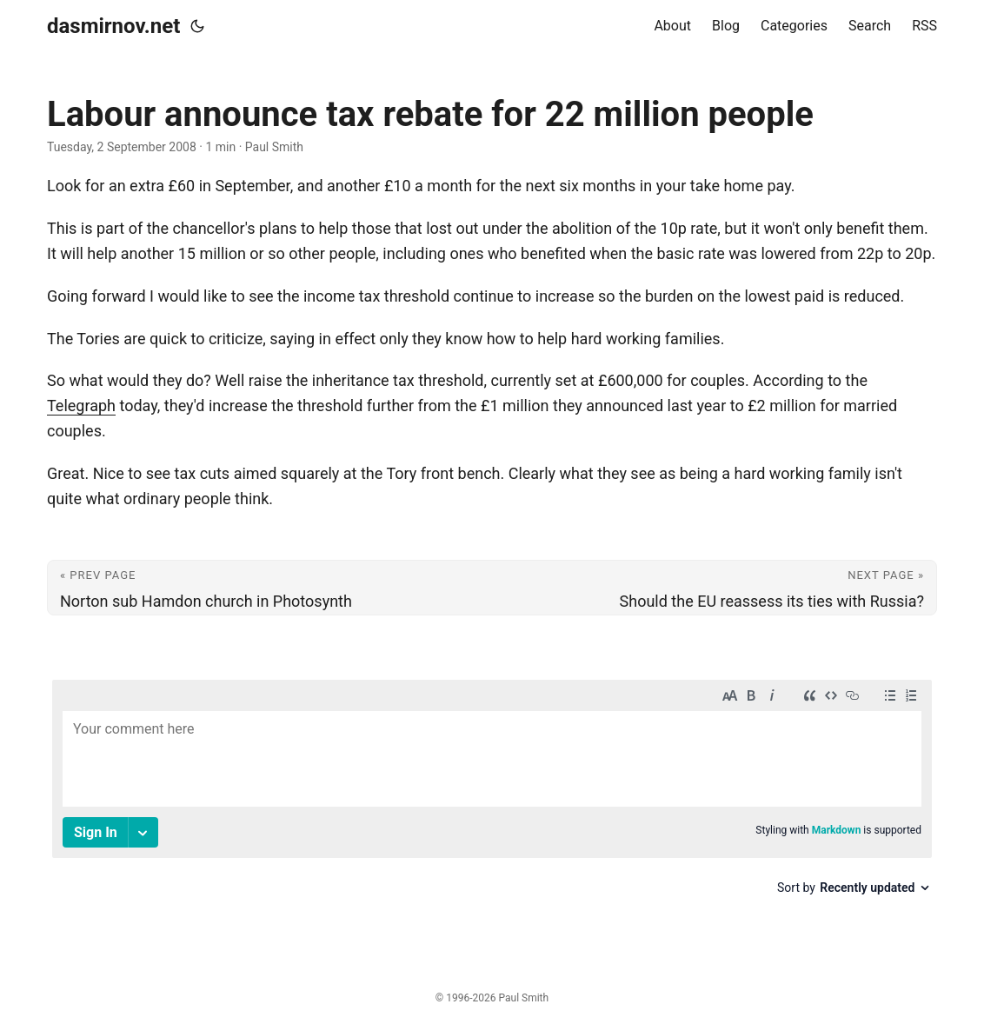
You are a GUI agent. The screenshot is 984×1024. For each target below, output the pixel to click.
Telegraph (81, 405)
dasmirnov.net (113, 26)
